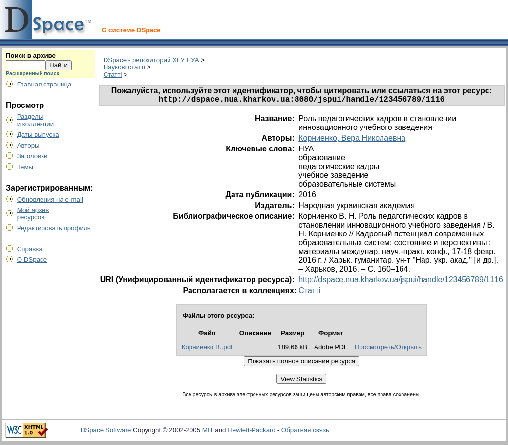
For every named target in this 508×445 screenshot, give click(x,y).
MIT (207, 432)
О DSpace (32, 259)
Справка (29, 249)
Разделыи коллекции (35, 120)
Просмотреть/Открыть (388, 349)
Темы (25, 166)
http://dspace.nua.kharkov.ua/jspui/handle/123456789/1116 (400, 281)
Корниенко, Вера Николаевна (351, 140)
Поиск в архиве (31, 55)
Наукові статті (125, 67)
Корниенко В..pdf (207, 349)
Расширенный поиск (32, 73)
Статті (113, 74)
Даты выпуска (38, 134)
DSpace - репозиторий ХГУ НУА (151, 60)
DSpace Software (106, 432)
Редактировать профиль (54, 228)
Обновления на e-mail (50, 199)
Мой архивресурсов (33, 213)
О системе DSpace (131, 30)
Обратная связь (305, 432)
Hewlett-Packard (251, 432)
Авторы (28, 145)
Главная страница (44, 84)
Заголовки (32, 156)
